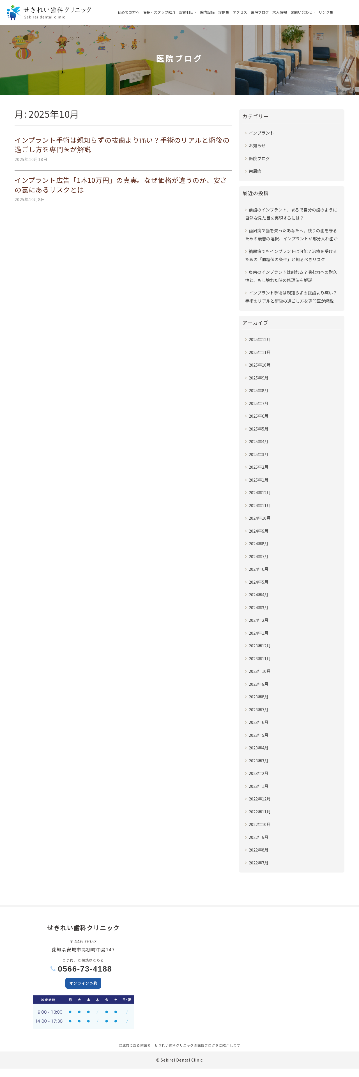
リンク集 (326, 12)
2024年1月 (258, 633)
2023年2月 (258, 773)
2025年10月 (260, 365)
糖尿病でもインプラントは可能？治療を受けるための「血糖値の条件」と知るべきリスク (291, 255)
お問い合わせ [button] (301, 12)
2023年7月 (258, 709)
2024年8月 (258, 543)
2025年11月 (260, 352)
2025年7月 (258, 403)
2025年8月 (258, 390)
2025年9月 (258, 378)
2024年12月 (260, 492)
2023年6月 (258, 722)
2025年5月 (258, 429)
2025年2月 (258, 467)
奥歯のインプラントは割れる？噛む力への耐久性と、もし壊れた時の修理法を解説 (291, 276)
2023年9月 (258, 684)
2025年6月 (258, 416)
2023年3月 (258, 760)
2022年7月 (258, 863)
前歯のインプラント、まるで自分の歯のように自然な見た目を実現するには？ (291, 214)
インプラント (261, 133)
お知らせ (257, 145)
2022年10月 (260, 824)
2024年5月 (258, 582)
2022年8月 (258, 850)
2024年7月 (258, 556)
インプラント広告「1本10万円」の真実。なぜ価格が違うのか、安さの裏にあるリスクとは (121, 184)
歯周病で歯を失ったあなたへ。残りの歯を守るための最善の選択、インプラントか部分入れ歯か (291, 234)
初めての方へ (128, 12)
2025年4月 (258, 441)
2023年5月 (258, 735)
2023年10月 (260, 671)
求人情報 (279, 12)
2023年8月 (258, 696)
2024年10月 (260, 518)
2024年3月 (258, 607)
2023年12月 (260, 645)
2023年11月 (260, 658)
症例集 (223, 12)
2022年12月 (260, 799)
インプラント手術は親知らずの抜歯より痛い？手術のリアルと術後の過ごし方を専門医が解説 (122, 144)
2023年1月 (258, 786)
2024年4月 (258, 594)
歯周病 (255, 171)
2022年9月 (258, 837)
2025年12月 (260, 339)
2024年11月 (260, 505)
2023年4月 (258, 748)
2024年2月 (258, 620)
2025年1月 (258, 480)
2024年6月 (258, 569)
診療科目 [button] (186, 12)
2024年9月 (258, 531)
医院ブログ (260, 12)
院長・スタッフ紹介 (159, 12)
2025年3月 (258, 454)
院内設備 (207, 12)
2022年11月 (260, 811)
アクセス (240, 12)
